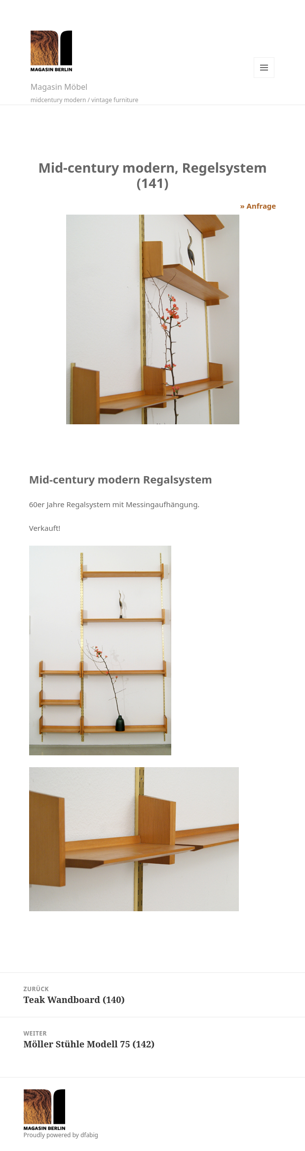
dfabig (89, 1135)
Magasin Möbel (59, 86)
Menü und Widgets (264, 67)
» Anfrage (258, 206)
